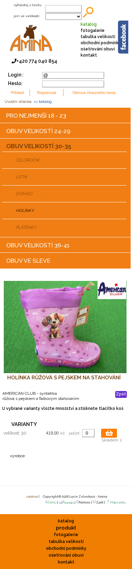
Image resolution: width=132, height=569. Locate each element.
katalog (89, 24)
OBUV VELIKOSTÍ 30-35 (38, 146)
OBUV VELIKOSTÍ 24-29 (38, 131)
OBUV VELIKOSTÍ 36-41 (38, 245)
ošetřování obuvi (98, 49)
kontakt (89, 55)
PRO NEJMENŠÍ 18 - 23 (36, 115)
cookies (32, 496)
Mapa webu (115, 502)
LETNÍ (21, 177)
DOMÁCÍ (24, 193)
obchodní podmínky (101, 42)
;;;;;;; (63, 16)
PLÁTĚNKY (26, 227)
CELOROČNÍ (27, 160)
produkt (66, 528)
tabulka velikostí (98, 36)
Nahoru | (84, 502)
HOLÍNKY (25, 210)
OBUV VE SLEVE (28, 260)
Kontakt (66, 503)
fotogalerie (93, 30)
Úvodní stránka (18, 101)
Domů (50, 502)
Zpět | (99, 502)
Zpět (121, 394)
